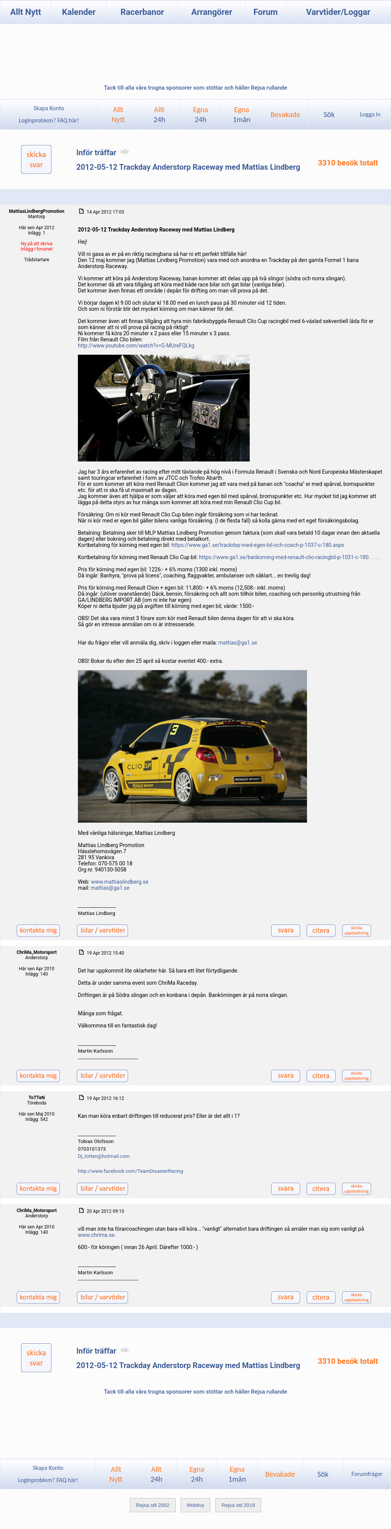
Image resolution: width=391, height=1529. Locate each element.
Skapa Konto (49, 108)
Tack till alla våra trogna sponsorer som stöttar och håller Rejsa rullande (195, 87)
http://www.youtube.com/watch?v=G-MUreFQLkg (136, 345)
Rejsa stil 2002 (152, 1505)
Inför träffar (104, 152)
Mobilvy (195, 1505)
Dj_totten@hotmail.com (104, 1156)
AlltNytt (118, 114)
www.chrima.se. (97, 1235)
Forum (266, 12)
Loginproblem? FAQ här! (49, 120)
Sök (328, 114)
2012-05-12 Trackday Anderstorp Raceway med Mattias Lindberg (188, 167)
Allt (159, 114)
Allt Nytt (25, 12)
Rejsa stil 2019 (238, 1505)
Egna (200, 114)
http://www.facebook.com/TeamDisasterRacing (130, 1171)
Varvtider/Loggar (338, 12)
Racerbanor (142, 12)
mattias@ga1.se (237, 643)
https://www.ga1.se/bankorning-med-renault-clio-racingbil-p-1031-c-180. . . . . (290, 557)
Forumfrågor (366, 1474)
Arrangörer (211, 12)
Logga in (370, 114)
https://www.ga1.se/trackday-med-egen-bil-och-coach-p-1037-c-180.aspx (257, 545)
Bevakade (285, 114)
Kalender (78, 12)
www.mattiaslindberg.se (119, 882)
